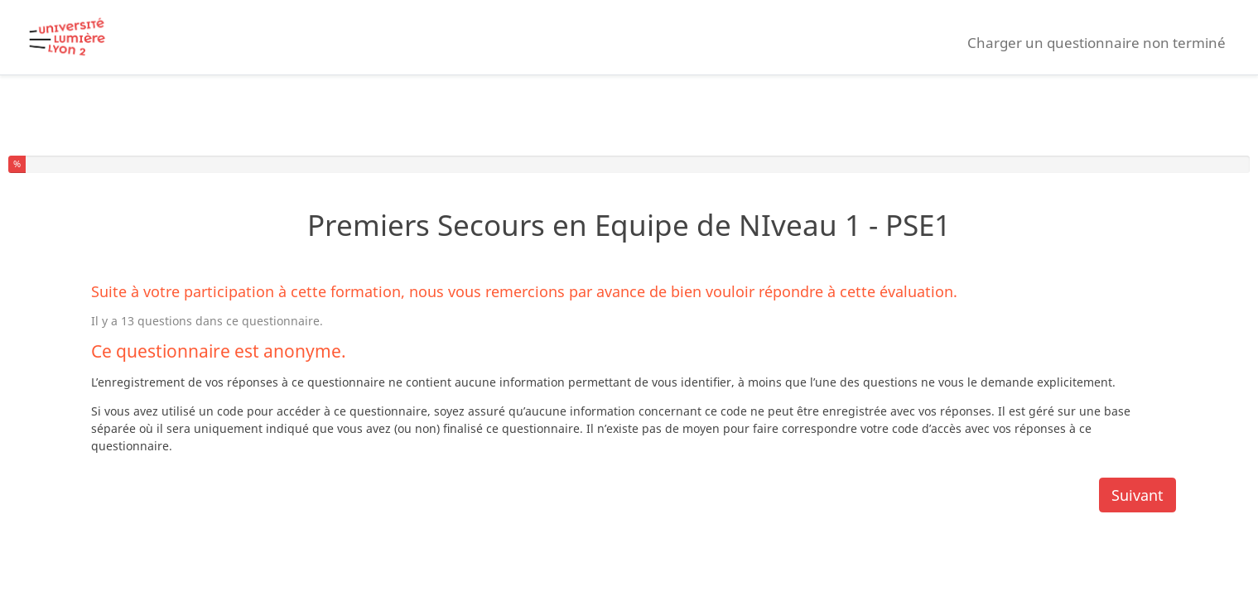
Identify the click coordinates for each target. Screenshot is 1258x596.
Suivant (1137, 495)
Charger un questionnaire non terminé (1096, 42)
